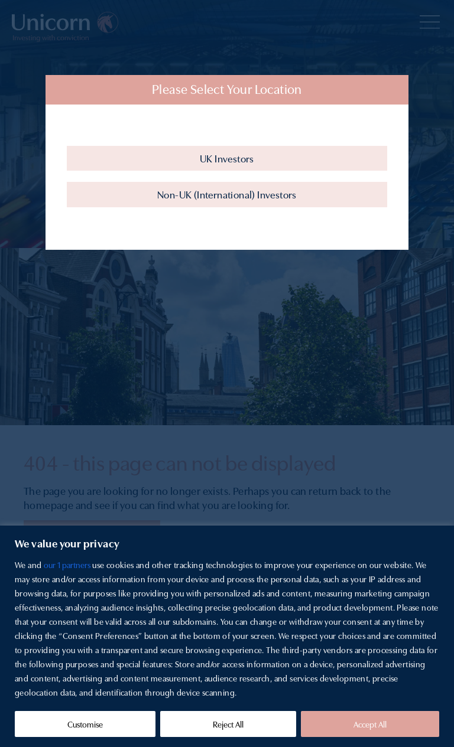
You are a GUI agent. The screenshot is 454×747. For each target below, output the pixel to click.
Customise (85, 724)
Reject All (228, 724)
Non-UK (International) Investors (227, 194)
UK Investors (227, 158)
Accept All (370, 724)
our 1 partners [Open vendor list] (67, 564)
